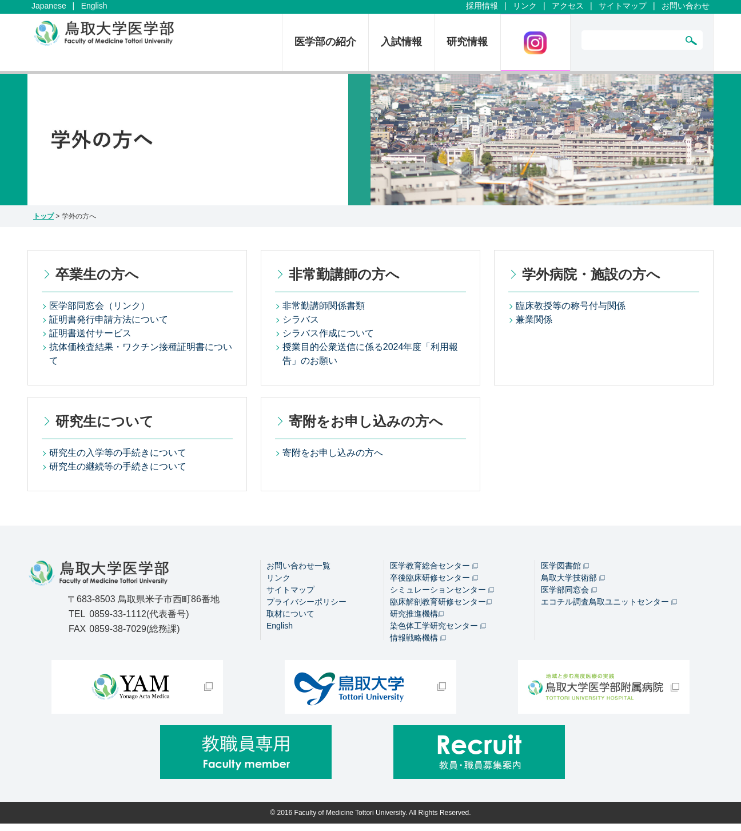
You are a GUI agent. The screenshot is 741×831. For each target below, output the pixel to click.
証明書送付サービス (90, 333)
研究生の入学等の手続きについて (117, 453)
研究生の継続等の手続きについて (117, 466)
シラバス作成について (328, 333)
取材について (290, 613)
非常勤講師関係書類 (323, 306)
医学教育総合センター (434, 565)
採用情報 (482, 5)
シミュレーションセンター (442, 589)
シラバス (300, 319)
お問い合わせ (686, 5)
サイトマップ (623, 5)
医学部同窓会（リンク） (99, 306)
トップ (43, 216)
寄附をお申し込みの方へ (366, 421)
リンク (525, 5)
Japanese (48, 5)
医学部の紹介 (325, 41)
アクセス (568, 5)
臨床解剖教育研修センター (441, 601)
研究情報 (467, 41)
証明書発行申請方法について (108, 319)
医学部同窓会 (569, 589)
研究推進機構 (417, 613)
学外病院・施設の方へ (591, 274)
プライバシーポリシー (306, 601)
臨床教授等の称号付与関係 (571, 306)
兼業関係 (534, 319)
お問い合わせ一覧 (298, 565)
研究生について (104, 421)
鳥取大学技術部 (573, 577)
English (94, 5)
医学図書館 (565, 565)
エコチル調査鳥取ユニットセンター (609, 601)
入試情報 (401, 41)
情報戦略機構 (418, 637)
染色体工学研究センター (438, 625)
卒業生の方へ (97, 274)
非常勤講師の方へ (344, 274)
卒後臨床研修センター (434, 577)
